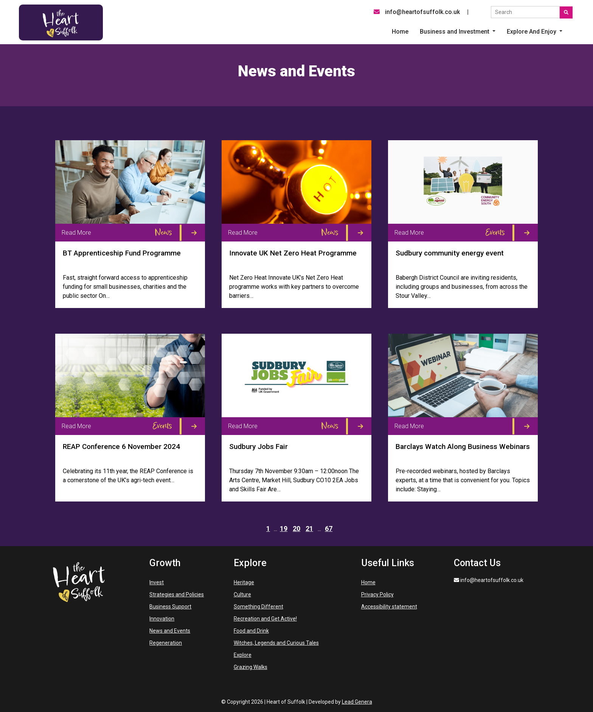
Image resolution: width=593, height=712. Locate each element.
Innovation (161, 619)
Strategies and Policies (176, 594)
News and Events (169, 631)
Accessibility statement (389, 607)
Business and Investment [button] (455, 31)
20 (296, 528)
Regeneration (165, 643)
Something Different (258, 607)
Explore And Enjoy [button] (532, 31)
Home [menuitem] (400, 31)
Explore (242, 655)
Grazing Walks (250, 667)
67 (328, 528)
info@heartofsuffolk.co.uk (417, 11)
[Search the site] (525, 12)
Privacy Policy (377, 594)
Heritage (244, 582)
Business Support (170, 607)
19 (283, 528)
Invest (156, 582)
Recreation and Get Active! (265, 619)
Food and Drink (251, 631)
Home (368, 582)
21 (309, 528)
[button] (457, 31)
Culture (242, 594)
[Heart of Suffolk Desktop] (61, 22)
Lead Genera (357, 702)
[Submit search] (566, 12)
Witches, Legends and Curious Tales (276, 643)
